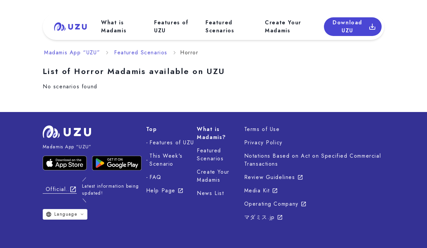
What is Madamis (113, 26)
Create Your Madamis (283, 26)
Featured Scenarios (219, 26)
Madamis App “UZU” (72, 52)
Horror (189, 52)
